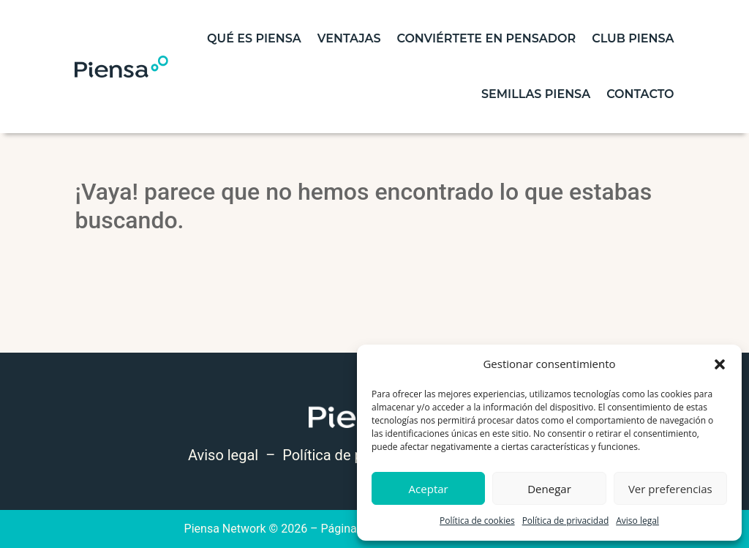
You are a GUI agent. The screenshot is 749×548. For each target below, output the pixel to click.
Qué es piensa (254, 38)
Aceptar (428, 488)
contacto (640, 94)
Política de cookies (477, 520)
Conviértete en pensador (486, 38)
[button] (719, 364)
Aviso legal (637, 520)
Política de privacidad (565, 520)
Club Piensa (633, 38)
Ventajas (349, 38)
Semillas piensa (535, 94)
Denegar (549, 488)
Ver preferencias (670, 488)
